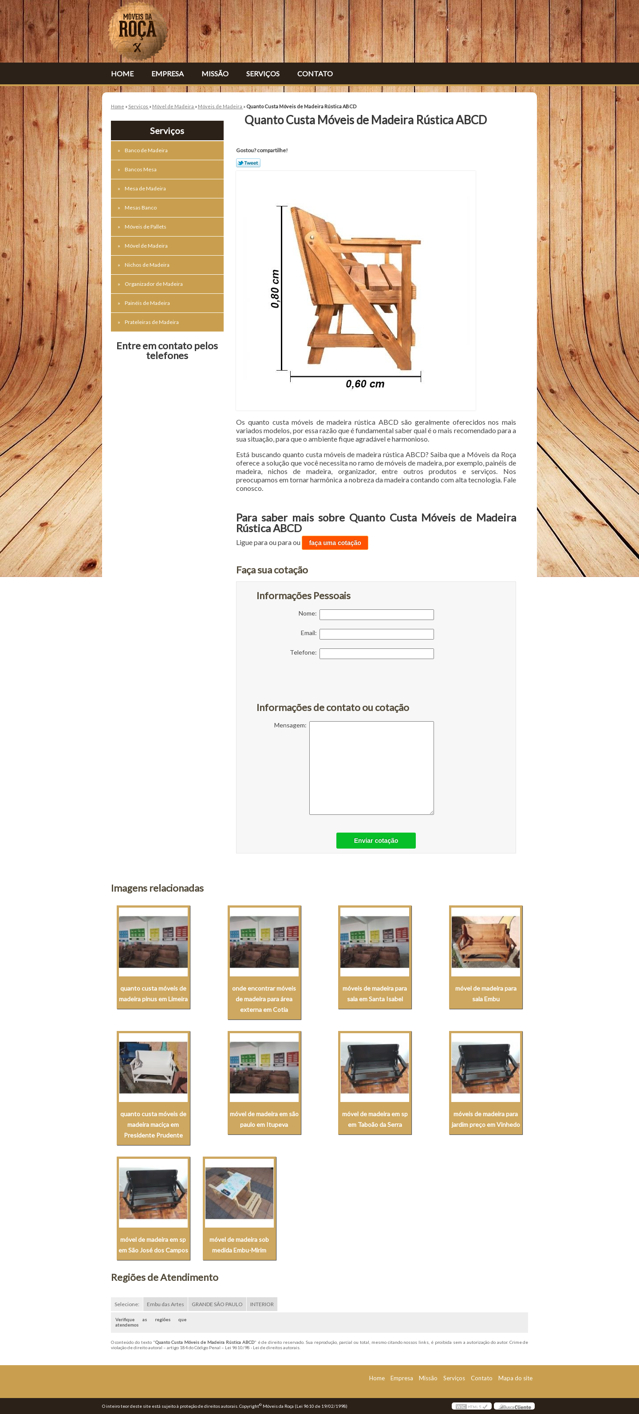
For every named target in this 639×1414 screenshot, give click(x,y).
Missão (215, 73)
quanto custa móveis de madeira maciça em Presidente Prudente (153, 1124)
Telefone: (362, 653)
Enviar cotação (376, 840)
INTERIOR (262, 1304)
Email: (367, 634)
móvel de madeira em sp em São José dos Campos (153, 1245)
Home (122, 73)
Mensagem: (354, 768)
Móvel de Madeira (147, 245)
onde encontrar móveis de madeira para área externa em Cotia (264, 998)
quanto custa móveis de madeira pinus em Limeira (153, 993)
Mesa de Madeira (146, 188)
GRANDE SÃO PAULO (217, 1304)
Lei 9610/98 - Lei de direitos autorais (262, 1347)
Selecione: (126, 1304)
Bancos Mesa (141, 169)
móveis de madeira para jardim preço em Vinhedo (486, 1119)
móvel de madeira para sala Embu (486, 993)
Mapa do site (515, 1378)
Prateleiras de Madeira (152, 322)
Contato (315, 73)
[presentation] (312, 685)
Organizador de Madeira (154, 283)
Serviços (263, 73)
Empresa (167, 73)
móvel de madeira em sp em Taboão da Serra (375, 1119)
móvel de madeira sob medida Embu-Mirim (239, 1245)
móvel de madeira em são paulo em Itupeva (264, 1119)
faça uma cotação (335, 542)
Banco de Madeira (147, 150)
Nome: (366, 614)
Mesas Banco (141, 207)
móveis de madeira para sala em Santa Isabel (375, 993)
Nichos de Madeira (147, 264)
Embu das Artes (165, 1304)
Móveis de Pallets (146, 226)
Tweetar (248, 162)
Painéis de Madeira (148, 303)
